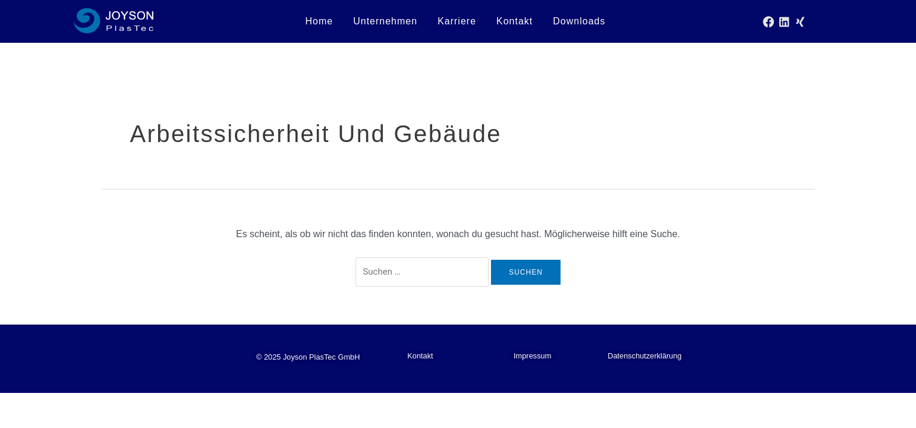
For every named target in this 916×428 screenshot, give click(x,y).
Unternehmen (385, 21)
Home (319, 21)
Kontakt (514, 21)
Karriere (456, 21)
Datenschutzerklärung (644, 355)
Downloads (579, 21)
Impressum (532, 355)
